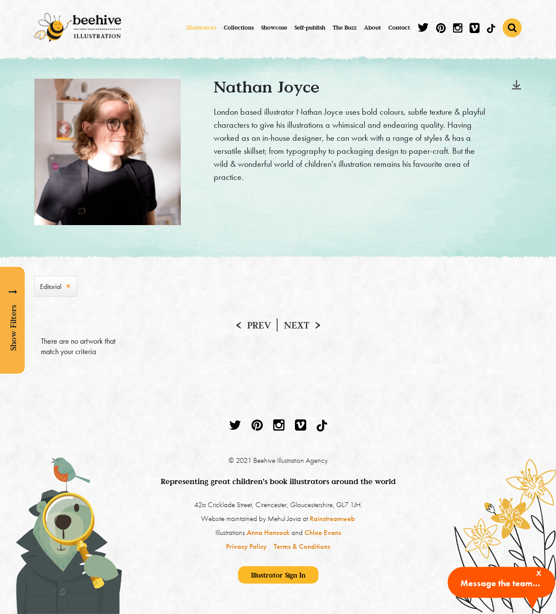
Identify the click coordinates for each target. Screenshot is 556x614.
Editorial (50, 286)
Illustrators (201, 27)
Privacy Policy (246, 546)
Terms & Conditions (302, 546)
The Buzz (345, 27)
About (372, 27)
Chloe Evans (322, 532)
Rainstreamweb (332, 518)
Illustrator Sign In (278, 575)
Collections (239, 27)
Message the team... (500, 583)
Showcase (274, 27)
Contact (399, 27)
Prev (259, 325)
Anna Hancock (268, 532)
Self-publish (310, 27)
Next (296, 325)
